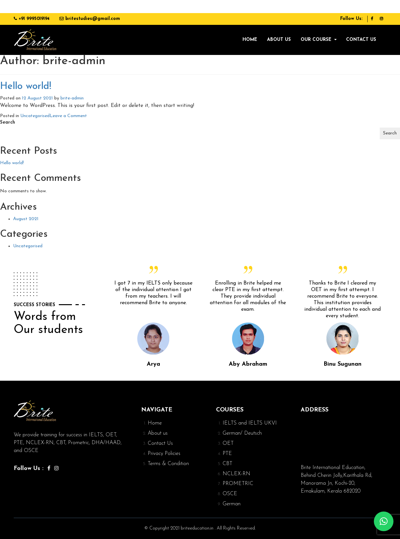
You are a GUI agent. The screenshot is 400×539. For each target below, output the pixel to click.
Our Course (316, 39)
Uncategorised (35, 115)
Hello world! (25, 86)
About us (279, 39)
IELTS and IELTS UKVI (250, 423)
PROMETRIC (238, 483)
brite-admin (72, 98)
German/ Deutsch (242, 433)
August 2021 (26, 219)
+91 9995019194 (34, 18)
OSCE (230, 493)
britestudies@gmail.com (92, 18)
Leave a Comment (68, 115)
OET (228, 443)
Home (249, 39)
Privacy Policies (164, 453)
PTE (227, 453)
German (232, 504)
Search (7, 122)
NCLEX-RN (236, 474)
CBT (227, 463)
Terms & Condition (168, 463)
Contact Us (361, 39)
